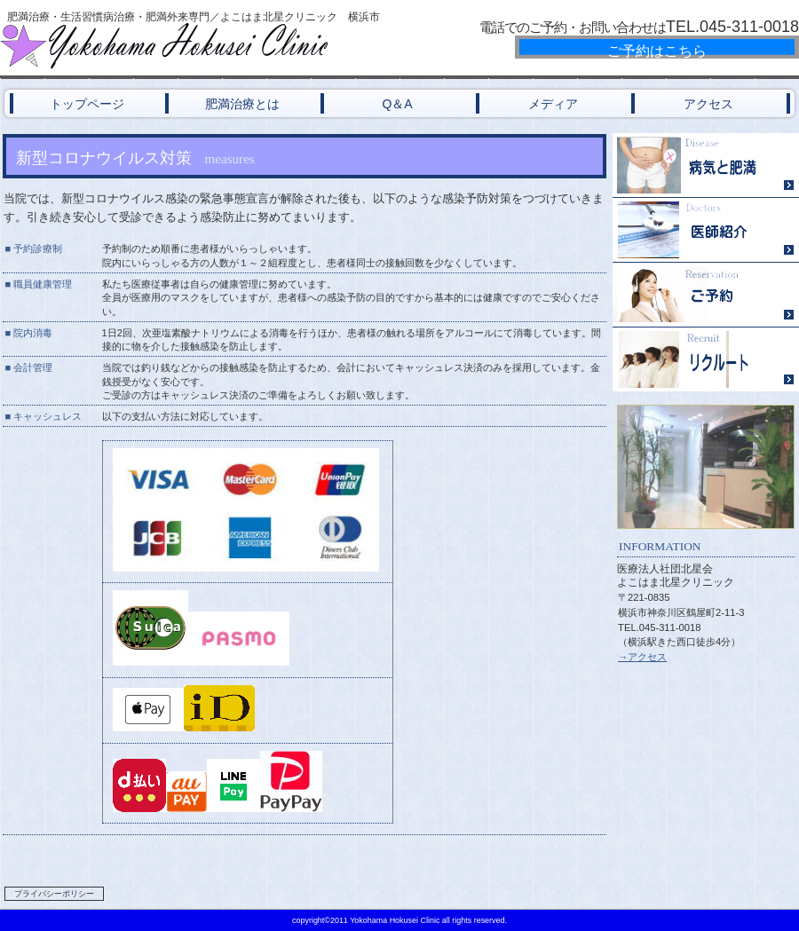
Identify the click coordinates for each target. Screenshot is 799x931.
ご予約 (706, 295)
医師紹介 (706, 230)
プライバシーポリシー (54, 893)
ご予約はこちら (657, 51)
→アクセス (642, 656)
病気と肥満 (706, 165)
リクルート (706, 359)
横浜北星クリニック (213, 46)
